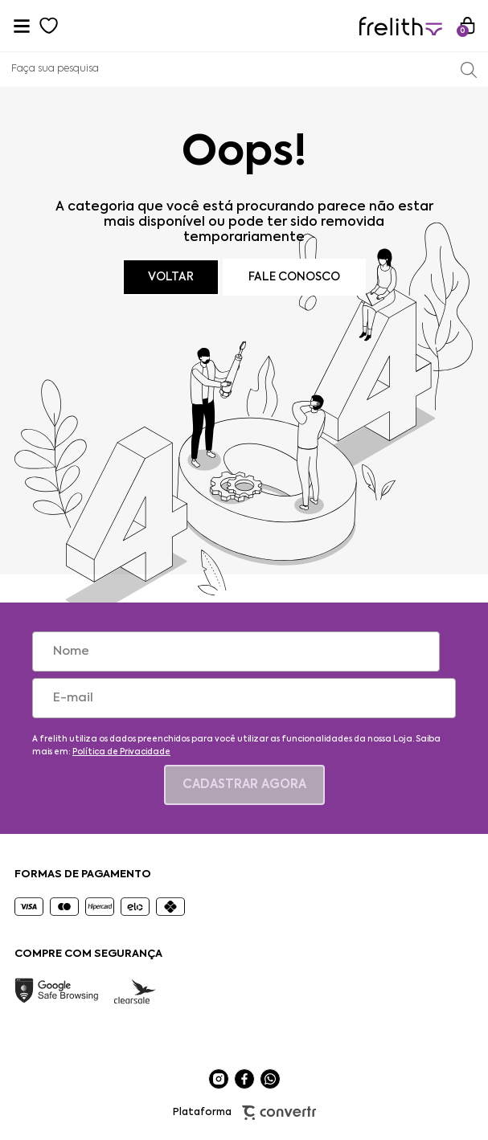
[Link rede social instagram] (218, 1078)
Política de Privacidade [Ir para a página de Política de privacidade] (121, 752)
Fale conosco (294, 277)
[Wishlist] (49, 26)
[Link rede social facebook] (244, 1078)
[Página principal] (400, 26)
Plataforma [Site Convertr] (244, 1113)
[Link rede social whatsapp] (270, 1078)
